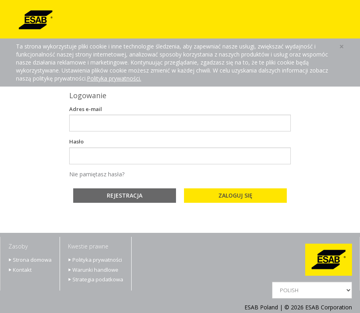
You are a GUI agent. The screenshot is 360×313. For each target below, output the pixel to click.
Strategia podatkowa (97, 279)
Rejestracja (124, 195)
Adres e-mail (85, 109)
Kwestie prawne (88, 246)
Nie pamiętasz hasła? (96, 174)
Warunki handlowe (95, 269)
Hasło (76, 141)
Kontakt (22, 269)
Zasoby (18, 246)
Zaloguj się (235, 195)
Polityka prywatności (97, 259)
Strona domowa (32, 259)
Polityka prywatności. (114, 78)
